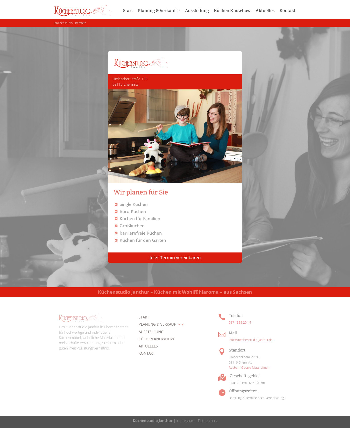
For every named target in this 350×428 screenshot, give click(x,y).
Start (128, 10)
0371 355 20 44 (240, 322)
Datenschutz (207, 420)
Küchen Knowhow (232, 10)
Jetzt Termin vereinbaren (175, 257)
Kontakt (287, 10)
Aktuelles (265, 10)
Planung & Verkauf (157, 10)
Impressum (185, 420)
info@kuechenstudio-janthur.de (251, 340)
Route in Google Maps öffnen (249, 367)
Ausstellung (197, 10)
